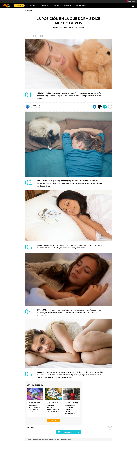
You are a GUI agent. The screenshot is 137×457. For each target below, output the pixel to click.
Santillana (65, 443)
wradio (65, 446)
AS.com (87, 443)
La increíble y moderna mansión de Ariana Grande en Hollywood (53, 407)
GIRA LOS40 (67, 6)
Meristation (96, 449)
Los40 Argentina (36, 106)
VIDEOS (56, 6)
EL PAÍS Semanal (85, 446)
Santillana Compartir (74, 443)
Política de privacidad (36, 439)
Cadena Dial (79, 446)
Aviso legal (29, 439)
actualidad (30, 10)
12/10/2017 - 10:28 (37, 107)
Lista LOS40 (32, 6)
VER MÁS (53, 420)
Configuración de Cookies (54, 439)
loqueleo (87, 449)
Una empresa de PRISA (33, 444)
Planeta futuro (92, 446)
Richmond (47, 449)
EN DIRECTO (20, 5)
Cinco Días (72, 446)
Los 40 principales (57, 443)
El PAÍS (48, 443)
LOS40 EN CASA (80, 6)
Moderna (56, 449)
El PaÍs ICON (72, 449)
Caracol (100, 443)
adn (93, 443)
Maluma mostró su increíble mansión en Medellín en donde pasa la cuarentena (71, 408)
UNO (60, 446)
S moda (79, 449)
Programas (45, 6)
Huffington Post (51, 446)
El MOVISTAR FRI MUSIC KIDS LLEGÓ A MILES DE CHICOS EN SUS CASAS (34, 407)
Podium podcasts (64, 449)
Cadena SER (81, 443)
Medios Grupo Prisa (33, 449)
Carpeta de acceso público (65, 439)
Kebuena (98, 446)
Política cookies (45, 439)
